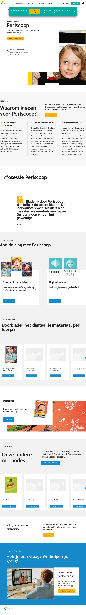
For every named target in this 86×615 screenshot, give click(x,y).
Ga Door (34, 11)
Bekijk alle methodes (50, 463)
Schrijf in (48, 535)
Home (8, 9)
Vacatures (44, 3)
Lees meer (51, 115)
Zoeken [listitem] (66, 3)
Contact (50, 3)
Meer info (9, 420)
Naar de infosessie (15, 38)
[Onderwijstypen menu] (20, 3)
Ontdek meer (9, 506)
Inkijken (8, 376)
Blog (38, 3)
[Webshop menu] (32, 3)
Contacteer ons (66, 591)
